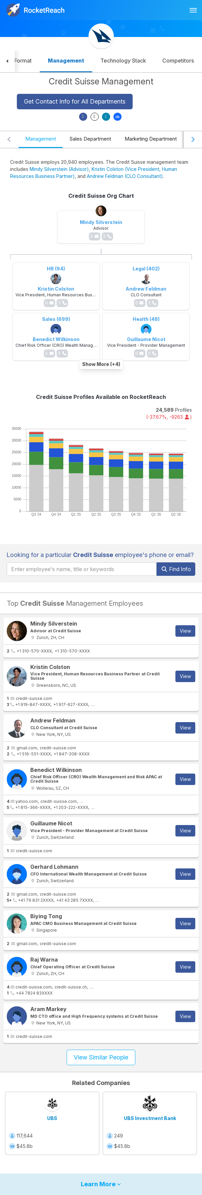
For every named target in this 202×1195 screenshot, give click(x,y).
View (185, 631)
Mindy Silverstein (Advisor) (59, 169)
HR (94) (56, 268)
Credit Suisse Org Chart (101, 195)
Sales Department (90, 139)
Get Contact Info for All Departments (75, 101)
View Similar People (101, 1057)
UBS (52, 1118)
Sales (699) (56, 319)
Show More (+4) (101, 364)
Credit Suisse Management (101, 81)
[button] (7, 61)
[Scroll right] (192, 139)
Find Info (176, 569)
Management (40, 139)
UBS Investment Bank (150, 1118)
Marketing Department (151, 139)
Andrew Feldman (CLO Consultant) (125, 176)
